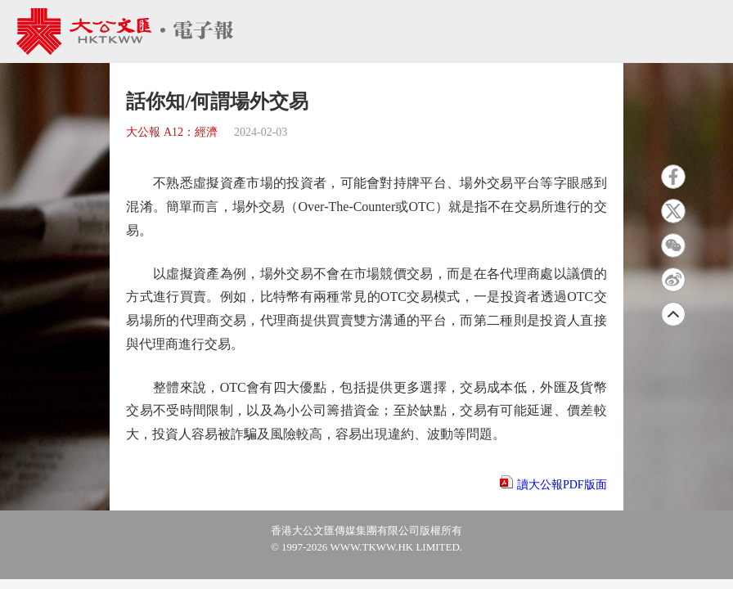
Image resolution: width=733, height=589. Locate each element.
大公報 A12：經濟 (172, 132)
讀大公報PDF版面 (562, 485)
